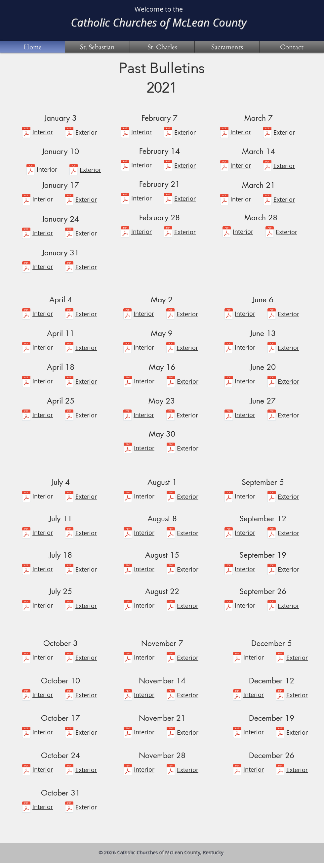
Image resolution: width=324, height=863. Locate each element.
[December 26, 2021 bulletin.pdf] (237, 770)
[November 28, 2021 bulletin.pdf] (128, 770)
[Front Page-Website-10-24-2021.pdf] (69, 770)
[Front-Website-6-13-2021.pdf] (271, 348)
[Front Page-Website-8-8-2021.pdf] (171, 533)
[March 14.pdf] (224, 166)
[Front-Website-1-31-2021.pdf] (69, 267)
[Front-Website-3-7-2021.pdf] (267, 133)
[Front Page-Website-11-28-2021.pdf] (171, 770)
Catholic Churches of (121, 22)
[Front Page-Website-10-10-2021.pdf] (69, 695)
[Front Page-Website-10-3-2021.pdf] (69, 658)
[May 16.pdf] (128, 382)
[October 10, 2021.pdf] (26, 695)
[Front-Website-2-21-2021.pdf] (168, 199)
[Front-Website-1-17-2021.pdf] (69, 200)
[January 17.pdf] (26, 200)
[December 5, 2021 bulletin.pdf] (237, 658)
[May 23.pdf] (127, 416)
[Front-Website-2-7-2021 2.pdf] (168, 133)
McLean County (209, 22)
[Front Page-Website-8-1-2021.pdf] (171, 497)
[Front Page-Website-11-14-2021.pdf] (171, 695)
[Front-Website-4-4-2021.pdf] (69, 314)
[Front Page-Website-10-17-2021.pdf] (69, 733)
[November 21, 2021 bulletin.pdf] (128, 733)
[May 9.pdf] (127, 348)
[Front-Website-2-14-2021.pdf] (168, 166)
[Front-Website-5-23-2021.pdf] (170, 416)
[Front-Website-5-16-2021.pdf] (171, 382)
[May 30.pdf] (128, 449)
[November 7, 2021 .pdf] (128, 658)
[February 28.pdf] (125, 232)
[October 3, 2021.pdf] (26, 658)
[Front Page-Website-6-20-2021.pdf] (271, 382)
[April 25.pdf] (26, 416)
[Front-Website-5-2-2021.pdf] (170, 314)
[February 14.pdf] (125, 166)
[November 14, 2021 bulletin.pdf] (128, 695)
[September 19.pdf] (229, 570)
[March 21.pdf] (224, 200)
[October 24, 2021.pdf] (26, 770)
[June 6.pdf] (229, 314)
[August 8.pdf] (128, 533)
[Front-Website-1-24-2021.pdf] (69, 234)
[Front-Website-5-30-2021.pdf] (171, 449)
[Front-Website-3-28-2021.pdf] (269, 232)
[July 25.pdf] (26, 606)
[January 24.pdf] (26, 234)
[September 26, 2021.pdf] (229, 606)
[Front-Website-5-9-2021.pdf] (170, 348)
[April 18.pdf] (26, 382)
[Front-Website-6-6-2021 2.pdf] (271, 314)
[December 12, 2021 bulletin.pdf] (237, 695)
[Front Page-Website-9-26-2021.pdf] (271, 606)
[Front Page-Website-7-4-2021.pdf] (69, 497)
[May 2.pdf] (127, 314)
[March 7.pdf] (224, 133)
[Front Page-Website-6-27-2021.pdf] (271, 416)
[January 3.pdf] (26, 133)
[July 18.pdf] (26, 570)
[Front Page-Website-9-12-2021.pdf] (271, 533)
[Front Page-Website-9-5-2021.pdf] (271, 497)
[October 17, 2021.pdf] (26, 733)
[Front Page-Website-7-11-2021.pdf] (69, 533)
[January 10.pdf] (30, 170)
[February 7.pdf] (125, 133)
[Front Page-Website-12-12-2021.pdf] (280, 695)
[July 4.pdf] (26, 497)
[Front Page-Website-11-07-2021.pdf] (171, 658)
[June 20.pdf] (229, 382)
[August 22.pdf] (128, 606)
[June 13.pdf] (229, 348)
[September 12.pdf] (229, 533)
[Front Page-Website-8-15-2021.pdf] (171, 570)
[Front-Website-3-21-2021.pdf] (267, 200)
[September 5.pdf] (229, 497)
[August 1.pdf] (128, 497)
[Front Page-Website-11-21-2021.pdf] (171, 733)
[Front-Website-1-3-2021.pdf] (69, 133)
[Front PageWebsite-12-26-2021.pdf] (280, 770)
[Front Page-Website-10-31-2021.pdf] (69, 807)
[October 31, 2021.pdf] (26, 807)
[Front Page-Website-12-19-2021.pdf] (237, 733)
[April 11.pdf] (26, 348)
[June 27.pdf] (229, 416)
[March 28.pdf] (227, 232)
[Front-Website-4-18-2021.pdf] (69, 382)
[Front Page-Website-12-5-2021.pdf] (280, 658)
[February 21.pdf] (125, 199)
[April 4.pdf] (26, 314)
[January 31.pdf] (26, 267)
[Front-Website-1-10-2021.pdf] (73, 170)
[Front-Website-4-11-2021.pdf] (69, 348)
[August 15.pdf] (128, 570)
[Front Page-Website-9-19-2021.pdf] (271, 570)
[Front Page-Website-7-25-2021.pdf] (69, 606)
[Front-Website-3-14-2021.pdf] (267, 166)
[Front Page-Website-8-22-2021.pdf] (171, 606)
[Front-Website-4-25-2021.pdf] (69, 416)
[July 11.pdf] (26, 533)
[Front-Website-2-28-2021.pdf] (168, 232)
